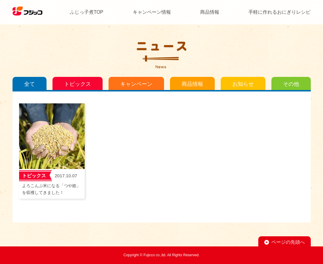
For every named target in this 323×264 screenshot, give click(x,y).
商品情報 (209, 12)
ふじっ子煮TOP (86, 12)
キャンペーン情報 (152, 12)
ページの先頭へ (288, 242)
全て (29, 84)
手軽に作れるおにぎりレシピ (279, 12)
